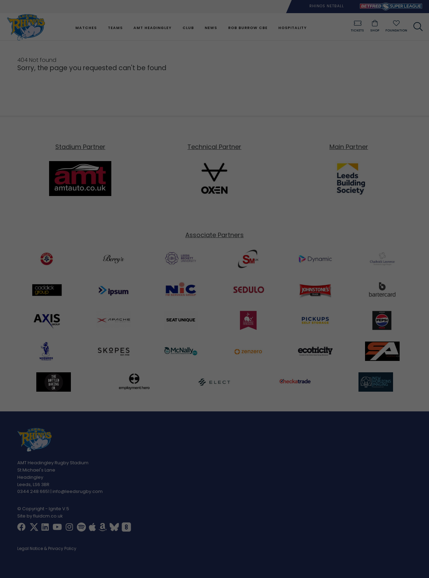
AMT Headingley (152, 27)
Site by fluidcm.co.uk (40, 516)
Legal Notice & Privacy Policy (46, 549)
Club (188, 27)
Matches (86, 27)
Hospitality (292, 27)
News (210, 27)
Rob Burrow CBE (247, 27)
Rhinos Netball (326, 6)
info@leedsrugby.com (78, 491)
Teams (115, 27)
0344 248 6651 (33, 491)
